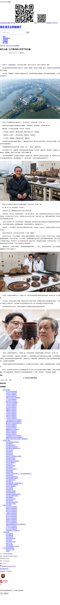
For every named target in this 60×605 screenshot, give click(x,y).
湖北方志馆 (9, 543)
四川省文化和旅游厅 (11, 424)
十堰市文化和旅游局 (11, 513)
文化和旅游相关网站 (8, 548)
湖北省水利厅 (9, 464)
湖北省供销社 (9, 470)
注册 (56, 22)
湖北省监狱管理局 (11, 499)
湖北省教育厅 (9, 443)
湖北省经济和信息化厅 (12, 446)
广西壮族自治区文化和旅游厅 (14, 420)
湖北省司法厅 (9, 453)
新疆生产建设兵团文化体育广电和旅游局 (17, 439)
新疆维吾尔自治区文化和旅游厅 (14, 437)
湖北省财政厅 (9, 454)
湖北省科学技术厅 (11, 445)
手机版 (22, 22)
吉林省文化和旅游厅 (11, 401)
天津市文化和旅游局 (11, 393)
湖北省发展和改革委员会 (12, 442)
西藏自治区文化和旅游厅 (12, 429)
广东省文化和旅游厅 (11, 418)
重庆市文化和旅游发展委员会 (14, 423)
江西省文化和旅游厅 (11, 412)
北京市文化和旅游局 (11, 391)
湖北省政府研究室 (11, 492)
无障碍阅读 (3, 22)
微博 (48, 22)
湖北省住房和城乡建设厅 (12, 461)
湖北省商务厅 (9, 467)
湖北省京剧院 (9, 544)
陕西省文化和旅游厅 (11, 431)
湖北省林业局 (9, 500)
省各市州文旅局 (7, 505)
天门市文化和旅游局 (11, 527)
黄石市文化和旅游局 (11, 511)
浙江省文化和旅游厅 (11, 407)
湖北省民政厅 (9, 451)
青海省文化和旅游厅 (11, 434)
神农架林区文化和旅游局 (12, 530)
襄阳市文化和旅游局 (11, 508)
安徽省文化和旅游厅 (11, 408)
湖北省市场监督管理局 (12, 484)
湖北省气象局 (9, 472)
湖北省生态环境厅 (11, 459)
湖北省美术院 (9, 537)
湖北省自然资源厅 (11, 457)
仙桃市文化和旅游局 (11, 525)
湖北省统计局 (9, 489)
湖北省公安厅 (9, 450)
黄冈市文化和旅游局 (11, 521)
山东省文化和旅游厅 (11, 413)
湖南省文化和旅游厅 (11, 416)
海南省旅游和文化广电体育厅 (14, 421)
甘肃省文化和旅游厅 (11, 432)
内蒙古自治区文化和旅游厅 (13, 397)
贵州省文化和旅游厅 (11, 426)
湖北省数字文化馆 (11, 541)
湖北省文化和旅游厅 (11, 27)
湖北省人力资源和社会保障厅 (14, 456)
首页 (7, 45)
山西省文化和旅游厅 (11, 396)
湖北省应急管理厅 (11, 480)
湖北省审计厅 (9, 481)
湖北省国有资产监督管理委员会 (14, 483)
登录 (53, 22)
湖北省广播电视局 (11, 486)
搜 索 (28, 32)
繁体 (50, 22)
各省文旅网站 (6, 389)
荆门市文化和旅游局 (11, 516)
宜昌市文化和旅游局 (11, 510)
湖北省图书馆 (9, 533)
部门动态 (11, 45)
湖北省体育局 (9, 488)
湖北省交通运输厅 (11, 462)
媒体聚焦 (17, 45)
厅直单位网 (6, 532)
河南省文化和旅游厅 (11, 415)
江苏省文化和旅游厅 (11, 405)
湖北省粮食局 (9, 497)
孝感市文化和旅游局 (11, 519)
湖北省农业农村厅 (11, 465)
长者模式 (8, 22)
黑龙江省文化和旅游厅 (12, 402)
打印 (6, 380)
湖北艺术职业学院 (11, 538)
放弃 (2, 593)
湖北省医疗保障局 (11, 491)
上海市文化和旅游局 (11, 404)
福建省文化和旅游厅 (11, 410)
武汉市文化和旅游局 (11, 506)
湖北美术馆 (9, 540)
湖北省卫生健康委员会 (12, 476)
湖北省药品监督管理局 (12, 502)
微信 (40, 22)
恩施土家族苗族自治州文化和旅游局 (15, 524)
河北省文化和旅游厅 (11, 394)
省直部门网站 (6, 440)
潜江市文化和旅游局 (11, 529)
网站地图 (2, 568)
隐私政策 (6, 568)
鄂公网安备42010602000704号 (8, 566)
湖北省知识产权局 (11, 503)
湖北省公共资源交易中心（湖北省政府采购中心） (19, 473)
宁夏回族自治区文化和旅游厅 (14, 435)
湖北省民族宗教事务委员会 (13, 448)
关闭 (10, 380)
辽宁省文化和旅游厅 (11, 399)
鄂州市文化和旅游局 (11, 518)
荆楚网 (8, 551)
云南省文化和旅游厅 (11, 427)
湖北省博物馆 (9, 535)
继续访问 (6, 593)
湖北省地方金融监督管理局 (13, 494)
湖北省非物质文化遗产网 (12, 546)
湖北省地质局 (9, 475)
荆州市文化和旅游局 (11, 514)
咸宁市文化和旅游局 (11, 522)
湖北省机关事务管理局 (12, 495)
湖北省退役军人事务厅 (12, 478)
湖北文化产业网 (10, 549)
